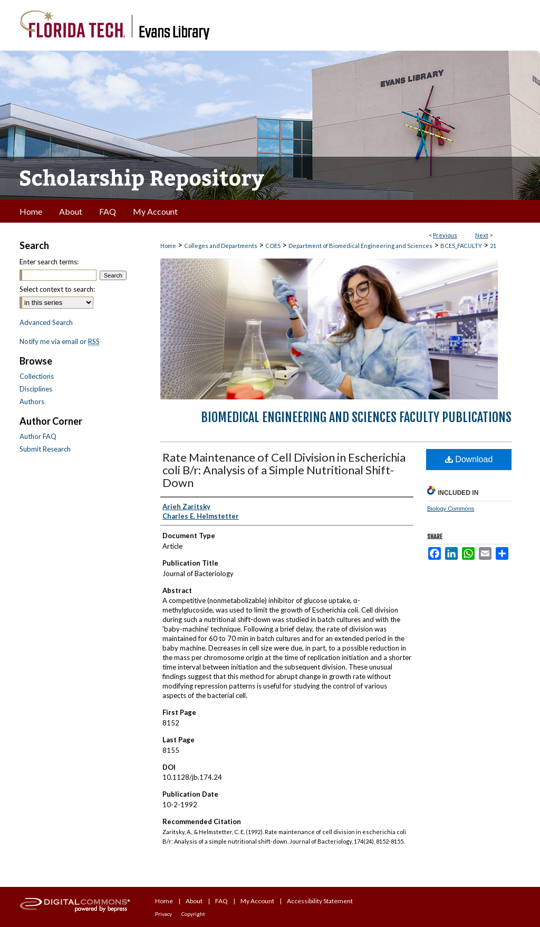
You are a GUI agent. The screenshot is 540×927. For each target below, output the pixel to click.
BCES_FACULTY (461, 245)
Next (481, 235)
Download (469, 459)
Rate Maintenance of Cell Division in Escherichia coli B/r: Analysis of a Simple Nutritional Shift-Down (284, 470)
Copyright (193, 914)
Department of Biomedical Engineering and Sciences (360, 245)
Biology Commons (450, 508)
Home (168, 245)
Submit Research (45, 449)
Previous (445, 235)
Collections (37, 376)
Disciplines (36, 389)
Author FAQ (38, 436)
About (194, 901)
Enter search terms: (49, 261)
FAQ (221, 901)
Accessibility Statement (320, 901)
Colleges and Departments (220, 245)
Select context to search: (57, 289)
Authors (32, 401)
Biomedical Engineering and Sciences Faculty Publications (356, 417)
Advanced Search (46, 322)
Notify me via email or (60, 341)
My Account (257, 901)
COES (273, 245)
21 (493, 245)
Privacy (163, 914)
